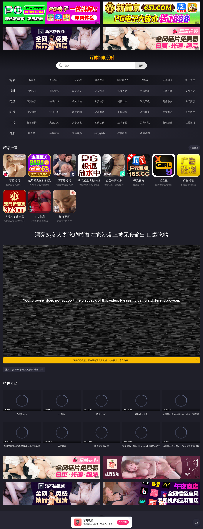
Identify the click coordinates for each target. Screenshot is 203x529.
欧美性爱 (99, 101)
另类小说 (145, 122)
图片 (12, 112)
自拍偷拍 (54, 90)
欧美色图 (77, 112)
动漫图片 (99, 112)
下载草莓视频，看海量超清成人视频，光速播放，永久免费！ (135, 360)
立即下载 (122, 522)
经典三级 (145, 101)
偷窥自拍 (32, 112)
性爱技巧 (190, 122)
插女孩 (31, 133)
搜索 (140, 65)
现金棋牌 (167, 80)
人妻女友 (77, 122)
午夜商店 (54, 133)
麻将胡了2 (122, 80)
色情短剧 (145, 133)
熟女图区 (167, 112)
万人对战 (77, 80)
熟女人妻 (122, 90)
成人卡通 (77, 101)
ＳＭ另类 (190, 90)
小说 (12, 122)
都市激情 (32, 122)
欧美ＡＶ (77, 90)
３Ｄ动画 (99, 90)
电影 (12, 101)
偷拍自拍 (54, 101)
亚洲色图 (54, 112)
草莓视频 (77, 133)
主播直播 (167, 90)
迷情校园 (122, 122)
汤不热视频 (99, 133)
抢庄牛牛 (190, 80)
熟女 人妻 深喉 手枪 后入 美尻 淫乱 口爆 (24, 369)
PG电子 (32, 80)
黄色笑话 (167, 122)
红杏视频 (122, 133)
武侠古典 (99, 122)
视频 (12, 91)
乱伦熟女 (167, 101)
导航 (12, 133)
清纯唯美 (145, 112)
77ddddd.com (101, 58)
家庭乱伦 (54, 122)
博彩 (12, 80)
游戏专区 (99, 80)
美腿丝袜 (122, 112)
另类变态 (190, 101)
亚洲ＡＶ (32, 90)
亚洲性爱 (32, 101)
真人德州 (54, 80)
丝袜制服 (145, 90)
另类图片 (190, 112)
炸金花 (144, 80)
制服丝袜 (122, 101)
